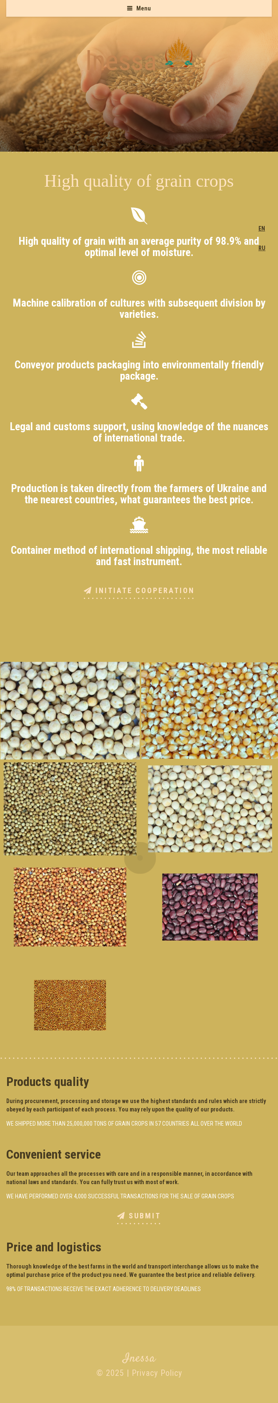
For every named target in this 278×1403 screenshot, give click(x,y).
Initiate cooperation (139, 591)
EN (261, 228)
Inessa (121, 60)
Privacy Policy (157, 1373)
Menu (143, 8)
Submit (139, 1216)
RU (261, 248)
